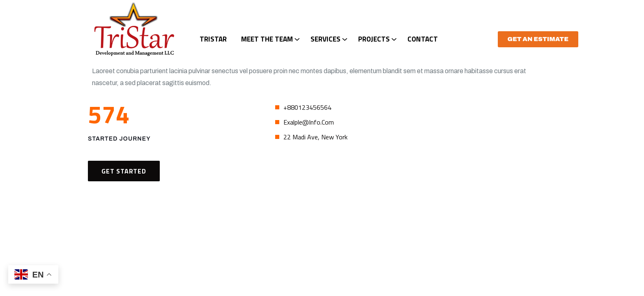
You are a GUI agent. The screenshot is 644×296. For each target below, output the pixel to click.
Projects (374, 39)
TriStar (213, 39)
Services (325, 39)
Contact (422, 39)
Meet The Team (267, 39)
